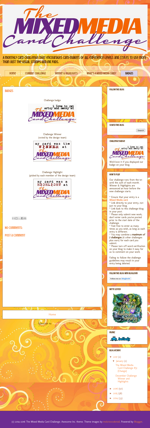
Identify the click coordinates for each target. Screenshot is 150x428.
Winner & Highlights (66, 73)
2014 (116, 398)
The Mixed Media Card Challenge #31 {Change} (126, 368)
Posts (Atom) (59, 323)
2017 (115, 356)
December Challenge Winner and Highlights (126, 378)
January (120, 361)
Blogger (138, 421)
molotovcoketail (111, 421)
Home (12, 73)
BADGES (129, 73)
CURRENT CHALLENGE (35, 73)
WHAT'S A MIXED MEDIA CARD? (101, 73)
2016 (116, 388)
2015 (115, 393)
